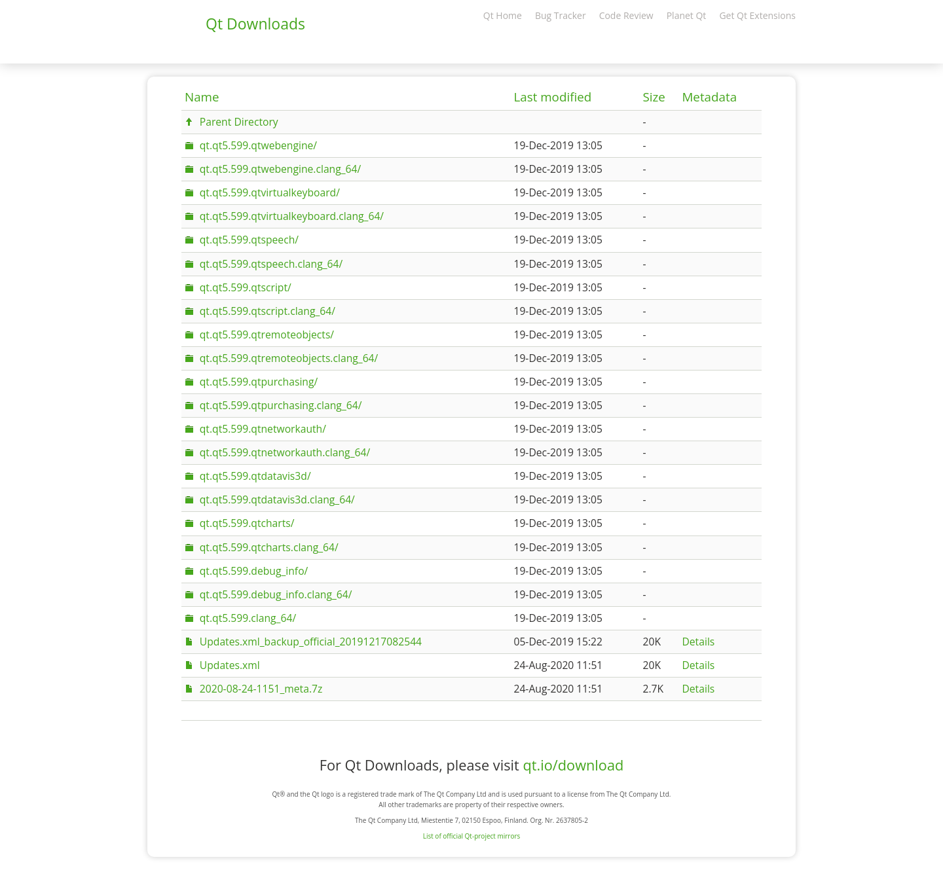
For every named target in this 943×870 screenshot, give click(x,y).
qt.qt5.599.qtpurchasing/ (259, 381)
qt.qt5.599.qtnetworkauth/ (263, 429)
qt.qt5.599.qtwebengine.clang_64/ (280, 169)
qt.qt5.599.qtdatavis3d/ (255, 476)
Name (202, 96)
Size (653, 96)
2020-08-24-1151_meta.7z (261, 688)
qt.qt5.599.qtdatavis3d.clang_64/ (277, 499)
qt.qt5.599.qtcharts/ (247, 523)
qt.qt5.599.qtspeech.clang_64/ (271, 264)
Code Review (626, 15)
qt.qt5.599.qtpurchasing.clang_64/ (281, 405)
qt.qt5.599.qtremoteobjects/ (267, 334)
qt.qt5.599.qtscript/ (245, 287)
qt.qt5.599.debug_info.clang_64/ (276, 594)
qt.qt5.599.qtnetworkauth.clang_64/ (285, 452)
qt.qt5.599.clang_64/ (248, 618)
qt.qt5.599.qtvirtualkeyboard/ (270, 192)
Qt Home (502, 15)
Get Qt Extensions (757, 15)
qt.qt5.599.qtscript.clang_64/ (267, 311)
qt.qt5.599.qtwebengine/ (258, 145)
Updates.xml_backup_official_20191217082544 (311, 641)
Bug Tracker (560, 15)
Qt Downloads (255, 23)
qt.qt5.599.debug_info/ (254, 571)
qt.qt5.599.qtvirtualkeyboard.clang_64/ (292, 216)
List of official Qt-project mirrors (472, 836)
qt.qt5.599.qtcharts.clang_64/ (269, 547)
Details (698, 641)
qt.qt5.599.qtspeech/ (249, 239)
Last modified (552, 96)
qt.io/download (573, 764)
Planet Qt (687, 15)
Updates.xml (230, 665)
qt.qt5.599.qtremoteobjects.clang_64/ (289, 358)
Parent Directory (239, 122)
